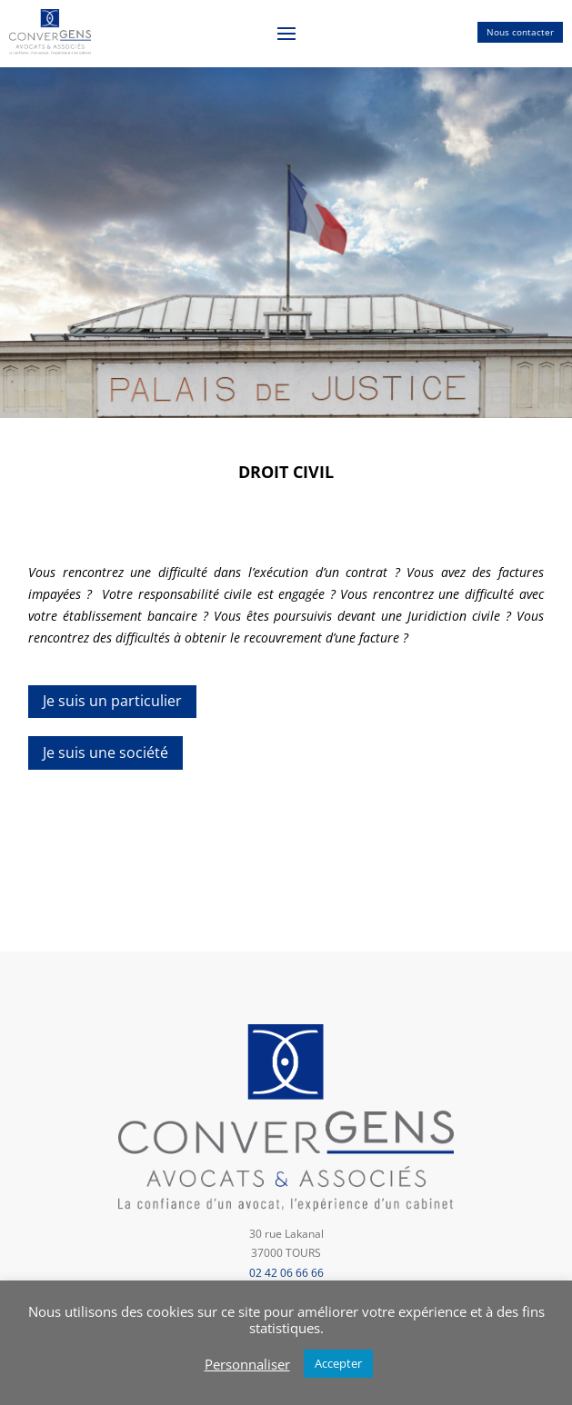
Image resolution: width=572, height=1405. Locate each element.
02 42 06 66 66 (286, 1272)
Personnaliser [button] (247, 1364)
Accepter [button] (338, 1363)
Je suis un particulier (112, 701)
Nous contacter (520, 31)
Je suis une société (105, 752)
